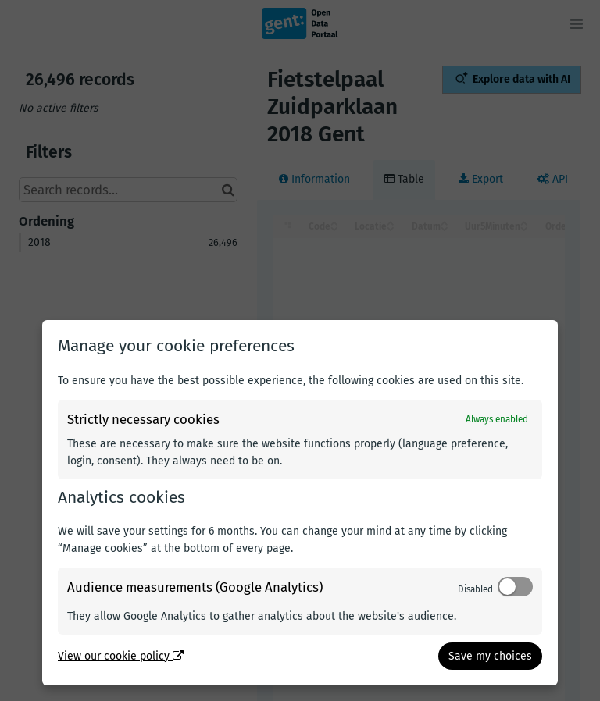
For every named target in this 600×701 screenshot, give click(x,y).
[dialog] (300, 502)
